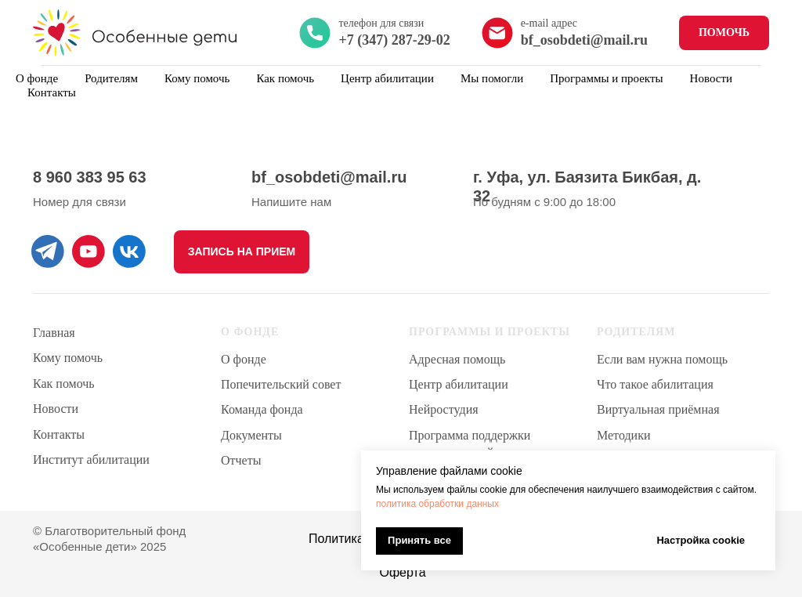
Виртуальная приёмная (658, 409)
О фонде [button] (37, 78)
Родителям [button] (111, 78)
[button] (241, 251)
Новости (711, 78)
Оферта (402, 572)
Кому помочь (196, 78)
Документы (251, 435)
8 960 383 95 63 (89, 177)
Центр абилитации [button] (387, 78)
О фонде (243, 359)
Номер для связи (79, 201)
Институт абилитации (91, 459)
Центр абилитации (458, 384)
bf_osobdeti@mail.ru (328, 177)
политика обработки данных (437, 503)
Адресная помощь (457, 359)
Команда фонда (262, 409)
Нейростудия (444, 409)
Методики (623, 435)
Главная (54, 332)
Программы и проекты (606, 78)
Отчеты (241, 460)
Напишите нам (291, 201)
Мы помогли (492, 78)
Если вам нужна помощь (662, 359)
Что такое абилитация (655, 384)
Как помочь (285, 78)
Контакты (51, 92)
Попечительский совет (281, 384)
